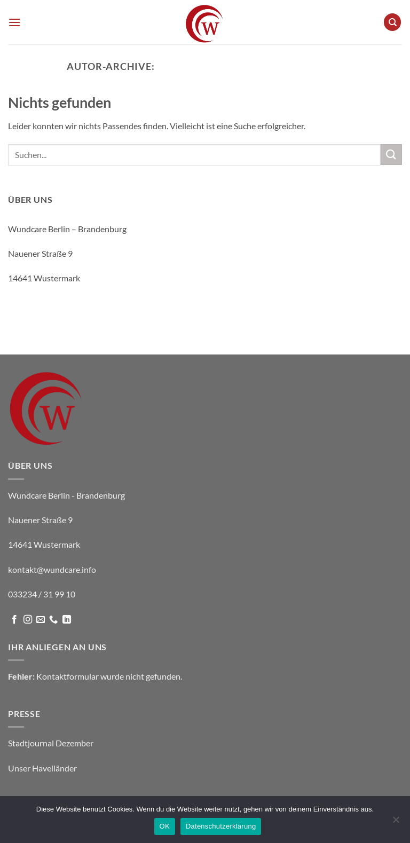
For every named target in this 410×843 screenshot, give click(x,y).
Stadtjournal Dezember (50, 743)
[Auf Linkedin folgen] (66, 620)
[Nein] (395, 822)
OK (165, 826)
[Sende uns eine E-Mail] (40, 620)
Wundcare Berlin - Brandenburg (250, 66)
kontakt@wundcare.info (52, 303)
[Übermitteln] (391, 154)
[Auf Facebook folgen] (14, 620)
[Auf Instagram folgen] (27, 620)
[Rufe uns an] (53, 620)
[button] (14, 22)
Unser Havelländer (42, 768)
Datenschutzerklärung (221, 826)
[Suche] (392, 22)
